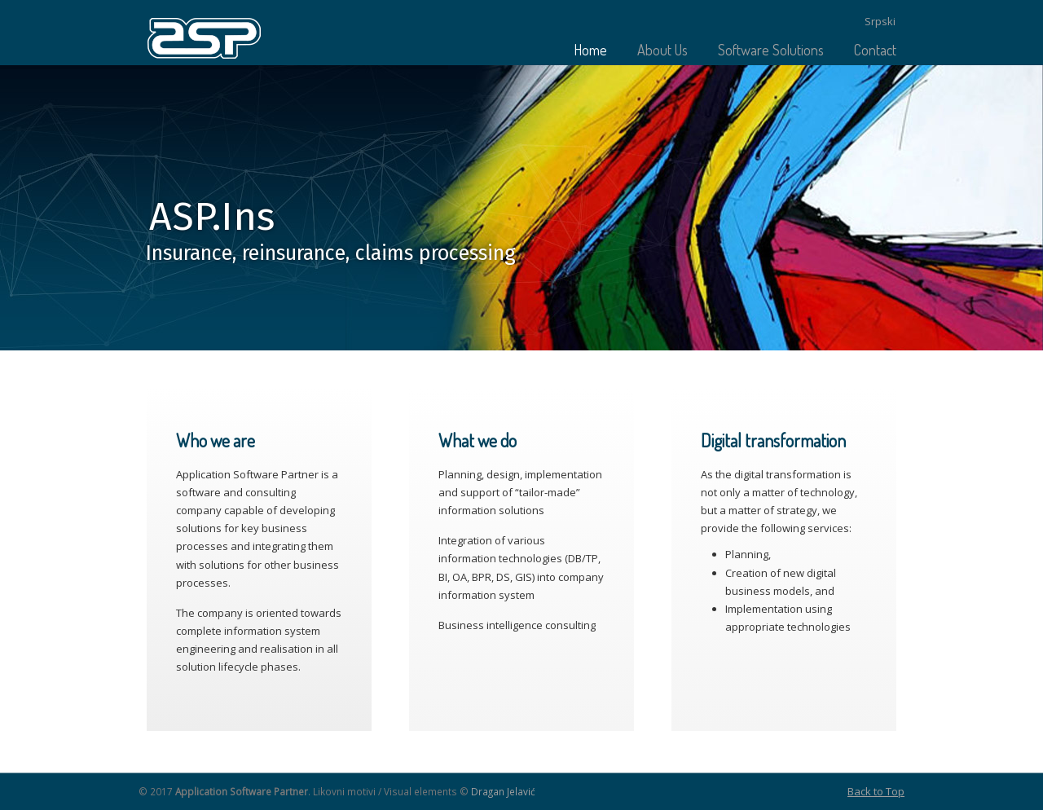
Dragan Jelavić (503, 791)
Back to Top (875, 791)
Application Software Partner (207, 40)
